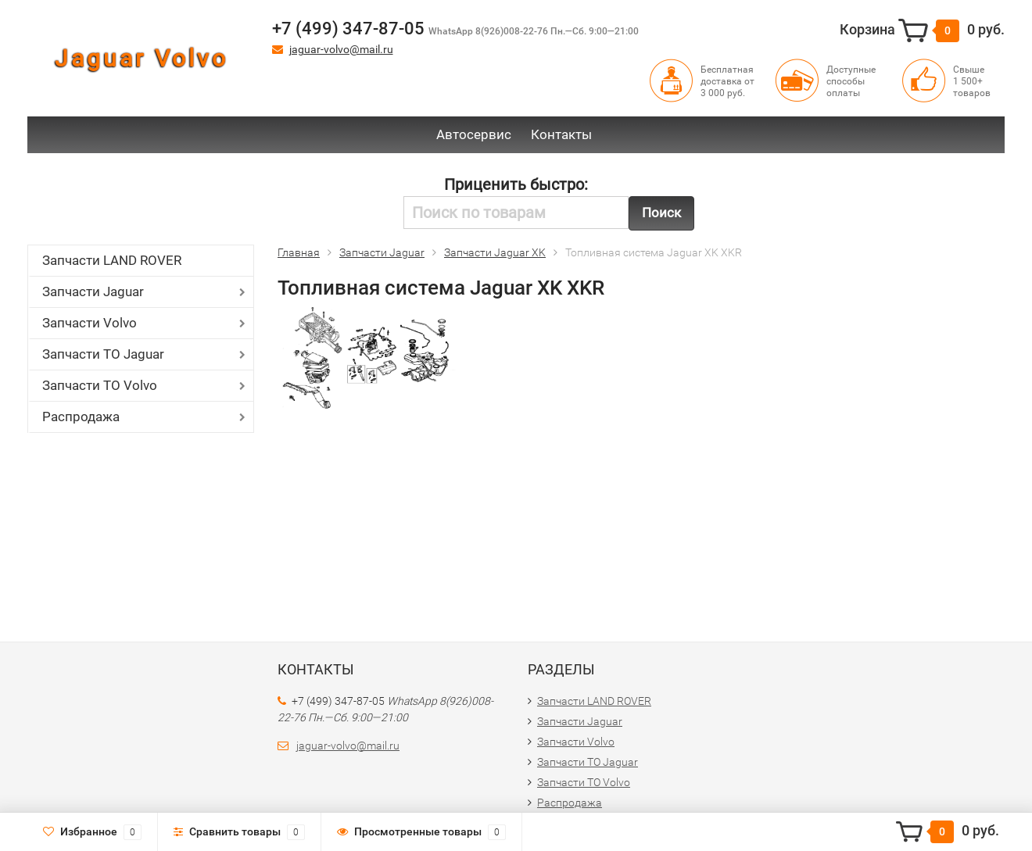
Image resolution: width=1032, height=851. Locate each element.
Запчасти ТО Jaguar (103, 354)
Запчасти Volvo (89, 323)
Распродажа (81, 416)
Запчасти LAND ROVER (111, 260)
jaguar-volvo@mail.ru (341, 49)
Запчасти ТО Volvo (99, 385)
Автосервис (473, 134)
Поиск (661, 212)
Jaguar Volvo (141, 58)
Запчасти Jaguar (93, 291)
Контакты (561, 134)
